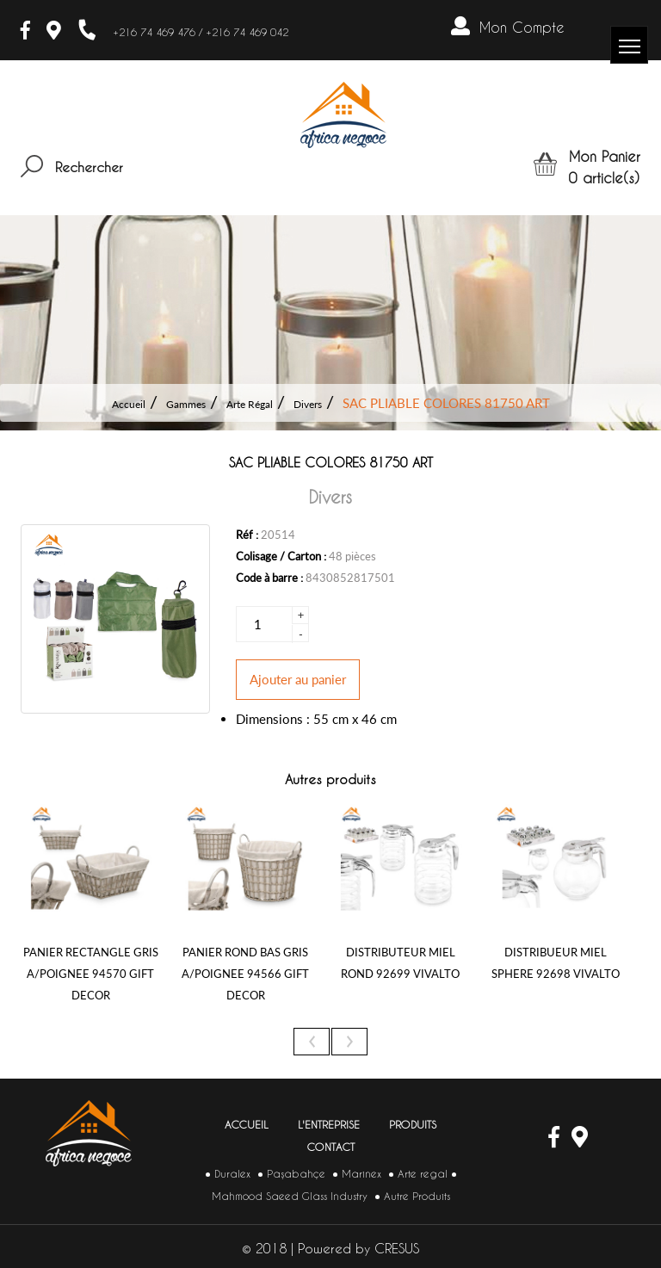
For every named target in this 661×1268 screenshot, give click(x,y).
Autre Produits (417, 1196)
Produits (412, 1124)
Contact (331, 1147)
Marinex (361, 1173)
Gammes (186, 404)
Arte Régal (249, 404)
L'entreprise (329, 1124)
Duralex (232, 1173)
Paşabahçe (296, 1173)
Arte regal (423, 1173)
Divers (307, 404)
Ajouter (298, 679)
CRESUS (396, 1248)
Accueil (128, 404)
